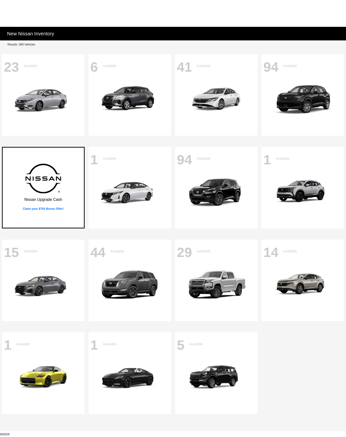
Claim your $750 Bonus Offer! (43, 209)
